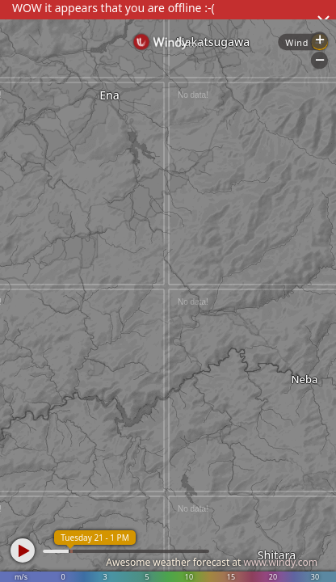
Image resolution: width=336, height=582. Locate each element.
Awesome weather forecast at (211, 562)
